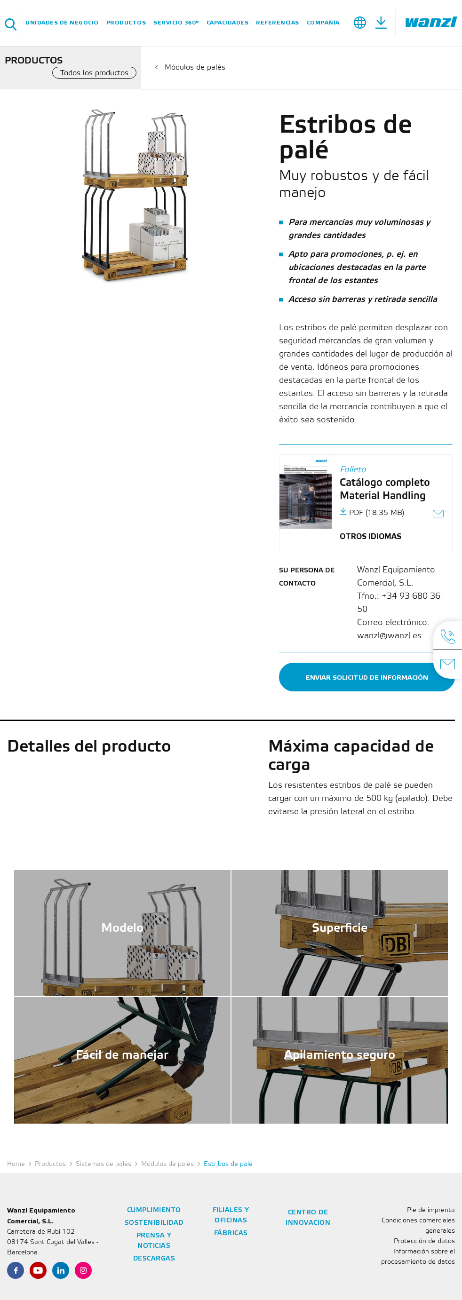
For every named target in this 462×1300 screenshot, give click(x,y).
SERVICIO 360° (176, 22)
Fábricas (231, 1233)
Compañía (323, 22)
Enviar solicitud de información (367, 678)
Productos (126, 22)
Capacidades (228, 22)
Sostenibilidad (154, 1223)
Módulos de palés (195, 67)
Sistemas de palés (103, 1164)
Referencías (277, 22)
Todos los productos (94, 73)
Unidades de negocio (62, 22)
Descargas (154, 1259)
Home (16, 1164)
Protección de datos (424, 1241)
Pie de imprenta (431, 1210)
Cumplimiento (154, 1210)
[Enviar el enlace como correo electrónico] (439, 514)
